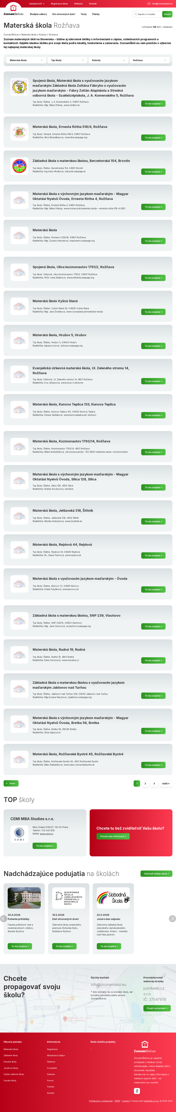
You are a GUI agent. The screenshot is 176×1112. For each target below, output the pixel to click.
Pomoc (50, 1080)
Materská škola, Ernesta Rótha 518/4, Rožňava (70, 127)
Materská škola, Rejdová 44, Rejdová (62, 545)
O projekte (52, 1068)
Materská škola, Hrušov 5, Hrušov (59, 335)
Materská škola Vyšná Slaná (55, 301)
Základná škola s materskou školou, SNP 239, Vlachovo (76, 615)
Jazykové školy (11, 1068)
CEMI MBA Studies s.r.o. (32, 819)
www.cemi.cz (46, 833)
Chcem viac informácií (112, 836)
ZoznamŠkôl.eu (11, 34)
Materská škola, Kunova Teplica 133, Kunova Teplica (74, 404)
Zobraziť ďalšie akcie (155, 873)
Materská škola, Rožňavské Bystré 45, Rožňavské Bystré (78, 754)
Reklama (78, 3)
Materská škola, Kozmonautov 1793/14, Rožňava (71, 441)
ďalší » (166, 783)
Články (96, 14)
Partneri (50, 1086)
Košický (43, 34)
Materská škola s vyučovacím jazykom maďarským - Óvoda (80, 579)
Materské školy (11, 1049)
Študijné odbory (38, 14)
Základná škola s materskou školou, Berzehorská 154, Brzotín (81, 161)
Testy (84, 14)
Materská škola (28, 34)
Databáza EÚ (35, 3)
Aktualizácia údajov (56, 1055)
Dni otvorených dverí (63, 14)
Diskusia (51, 1074)
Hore (12, 783)
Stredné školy (10, 1061)
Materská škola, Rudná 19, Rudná (59, 650)
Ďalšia (172, 918)
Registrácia (52, 1049)
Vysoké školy (10, 1080)
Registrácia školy (59, 3)
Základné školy (11, 1055)
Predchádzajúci (3, 918)
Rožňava (53, 34)
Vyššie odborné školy (14, 1074)
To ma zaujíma (152, 103)
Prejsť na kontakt (156, 1008)
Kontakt (93, 3)
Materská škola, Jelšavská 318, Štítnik (63, 511)
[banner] (13, 9)
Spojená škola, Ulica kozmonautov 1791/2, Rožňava (73, 267)
